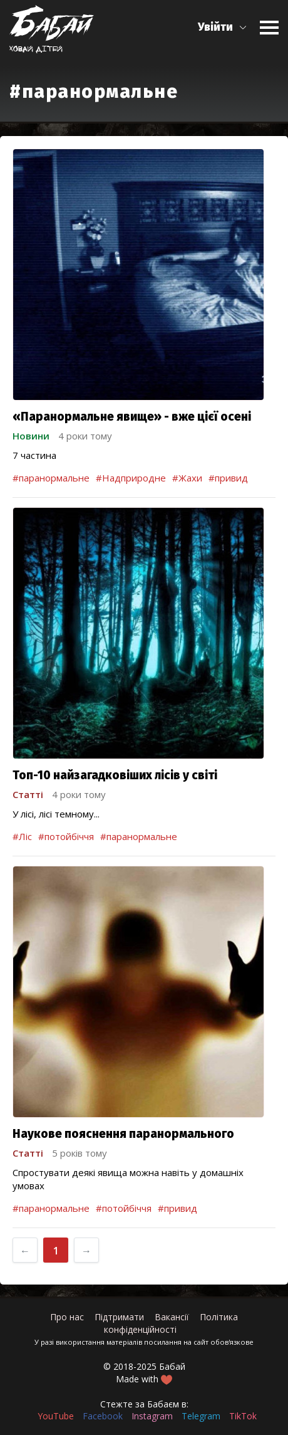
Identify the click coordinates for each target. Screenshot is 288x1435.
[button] (222, 27)
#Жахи (187, 477)
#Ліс (22, 836)
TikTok (243, 1416)
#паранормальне (51, 477)
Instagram (152, 1416)
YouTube (56, 1416)
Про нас (67, 1317)
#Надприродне (131, 477)
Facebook (103, 1416)
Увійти (215, 27)
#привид (228, 477)
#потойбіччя (66, 836)
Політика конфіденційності (171, 1323)
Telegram (201, 1416)
